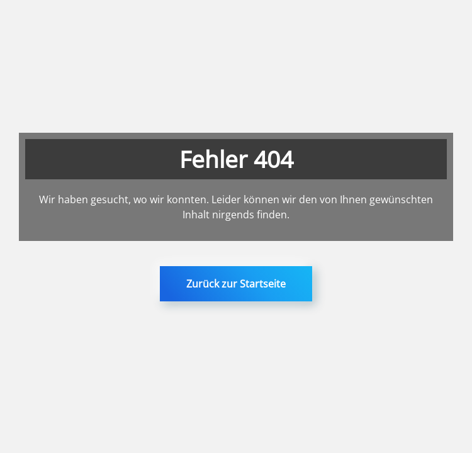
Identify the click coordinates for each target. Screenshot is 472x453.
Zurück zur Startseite (236, 284)
